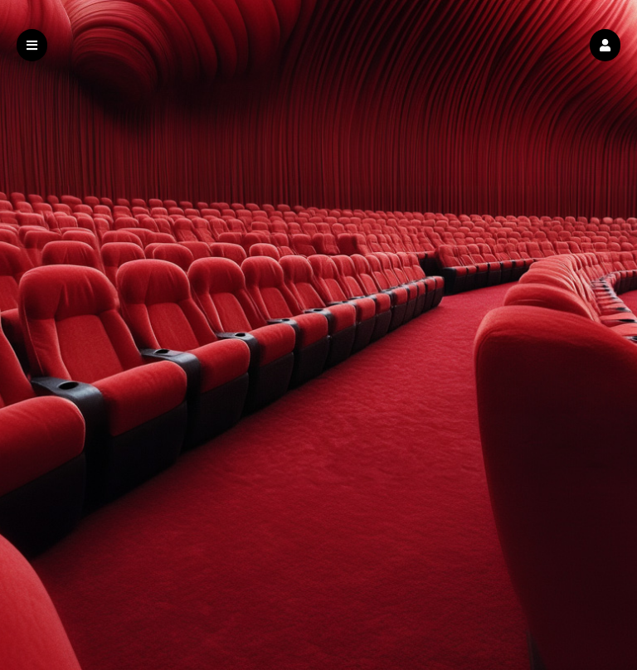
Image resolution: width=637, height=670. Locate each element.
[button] (605, 45)
